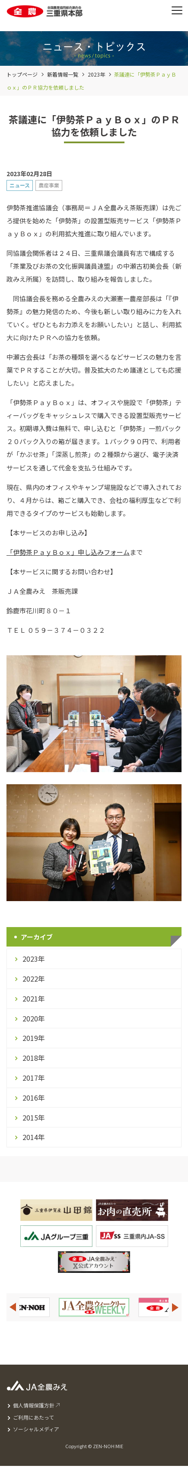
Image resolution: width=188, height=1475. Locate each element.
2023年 (96, 74)
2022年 (33, 978)
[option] (94, 1307)
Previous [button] (12, 1307)
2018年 (33, 1058)
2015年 (33, 1117)
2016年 (33, 1097)
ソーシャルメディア (36, 1429)
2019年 (33, 1038)
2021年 (33, 998)
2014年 (33, 1137)
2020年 (33, 1018)
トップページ (22, 74)
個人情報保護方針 (33, 1405)
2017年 (33, 1077)
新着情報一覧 (62, 74)
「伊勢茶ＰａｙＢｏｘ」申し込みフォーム (68, 552)
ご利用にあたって (33, 1417)
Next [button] (175, 1307)
